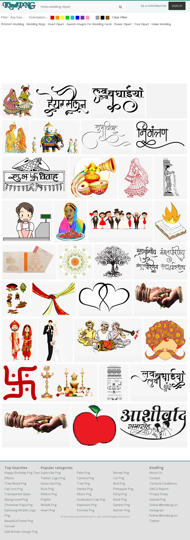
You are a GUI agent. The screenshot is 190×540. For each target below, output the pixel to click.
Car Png (118, 478)
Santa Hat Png (51, 483)
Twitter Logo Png (53, 478)
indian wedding (161, 24)
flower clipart (123, 24)
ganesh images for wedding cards (89, 24)
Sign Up (177, 6)
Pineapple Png (123, 489)
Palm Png (83, 473)
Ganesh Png (121, 505)
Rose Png (47, 489)
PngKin (46, 499)
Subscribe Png (51, 473)
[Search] (120, 7)
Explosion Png (87, 505)
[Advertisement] (95, 55)
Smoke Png (85, 489)
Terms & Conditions (163, 483)
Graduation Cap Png (91, 499)
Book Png (120, 499)
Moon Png (84, 494)
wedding (19, 24)
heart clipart (56, 24)
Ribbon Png (49, 494)
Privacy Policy (158, 494)
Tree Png (83, 483)
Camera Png (85, 478)
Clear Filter (119, 17)
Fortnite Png (85, 510)
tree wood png (15, 483)
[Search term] (82, 6)
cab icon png (13, 489)
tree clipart (142, 24)
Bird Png (119, 483)
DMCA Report (158, 489)
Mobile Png (49, 505)
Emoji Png (120, 494)
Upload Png (157, 499)
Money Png (121, 473)
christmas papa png (18, 505)
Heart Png (48, 510)
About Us (155, 473)
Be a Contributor (153, 6)
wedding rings (36, 24)
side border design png (21, 532)
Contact (154, 478)
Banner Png (121, 510)
